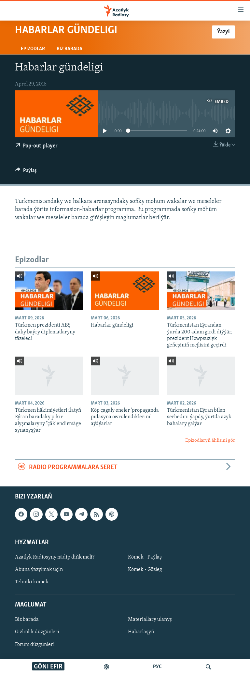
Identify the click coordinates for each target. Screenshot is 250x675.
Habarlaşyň (141, 632)
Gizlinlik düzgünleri (37, 632)
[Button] (26, 172)
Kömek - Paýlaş (145, 557)
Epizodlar (33, 49)
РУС (157, 666)
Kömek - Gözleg (145, 569)
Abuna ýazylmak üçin (39, 569)
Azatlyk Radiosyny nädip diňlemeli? (54, 557)
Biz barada (69, 49)
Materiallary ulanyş (150, 619)
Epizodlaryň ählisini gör (210, 440)
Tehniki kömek (32, 582)
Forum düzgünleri (35, 644)
